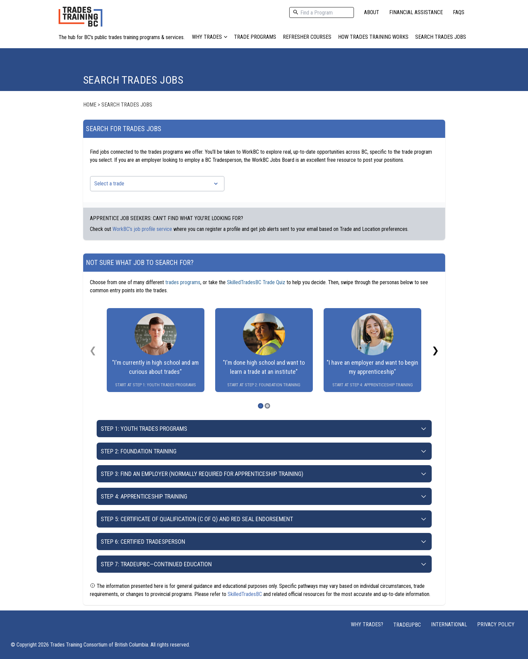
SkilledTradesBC (245, 594)
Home (89, 104)
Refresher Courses (307, 37)
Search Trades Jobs (440, 37)
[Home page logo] (80, 20)
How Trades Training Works (373, 37)
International (449, 624)
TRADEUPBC (407, 625)
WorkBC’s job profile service (142, 229)
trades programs (182, 282)
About (371, 12)
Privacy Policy (496, 624)
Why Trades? (367, 624)
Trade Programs (255, 37)
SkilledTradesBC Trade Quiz (256, 282)
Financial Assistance (416, 12)
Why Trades (209, 37)
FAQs (458, 12)
